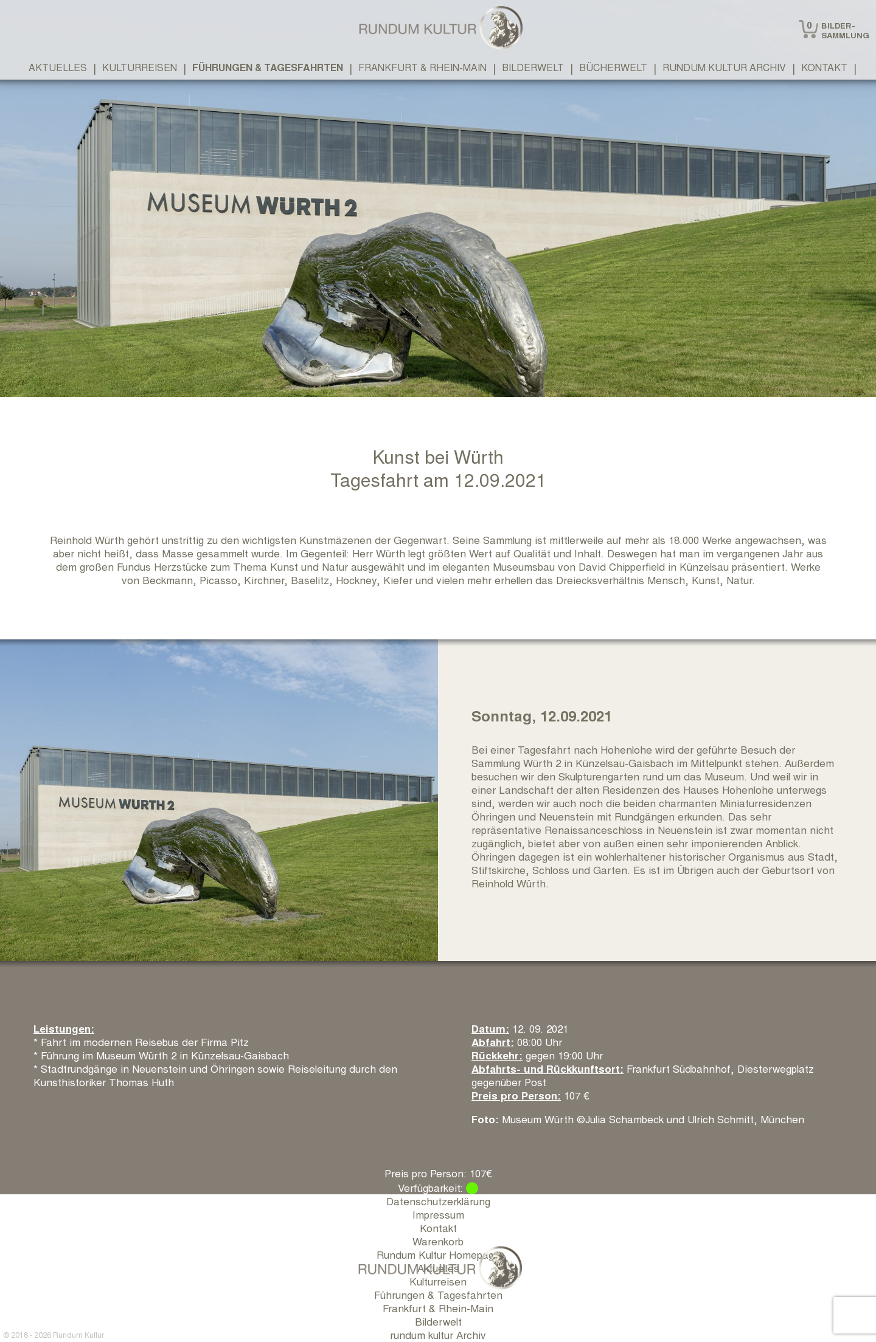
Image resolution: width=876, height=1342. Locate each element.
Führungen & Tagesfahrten (267, 67)
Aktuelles (58, 67)
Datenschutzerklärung (438, 1200)
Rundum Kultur (78, 1334)
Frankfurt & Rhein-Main (422, 67)
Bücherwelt (613, 67)
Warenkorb (438, 1240)
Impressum (438, 1214)
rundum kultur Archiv (724, 67)
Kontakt (824, 67)
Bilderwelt (533, 67)
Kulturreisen (139, 67)
